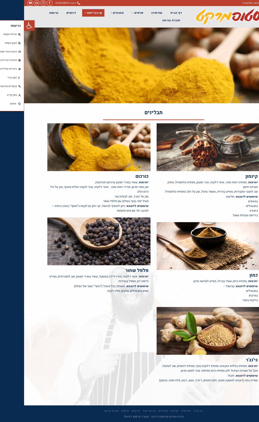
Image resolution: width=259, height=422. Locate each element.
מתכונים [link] (93, 13)
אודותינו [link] (132, 13)
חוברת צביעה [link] (147, 20)
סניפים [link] (113, 13)
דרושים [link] (47, 13)
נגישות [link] (29, 13)
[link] (5, 25)
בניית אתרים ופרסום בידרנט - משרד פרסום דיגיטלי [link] (130, 417)
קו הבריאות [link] (69, 13)
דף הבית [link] (152, 13)
